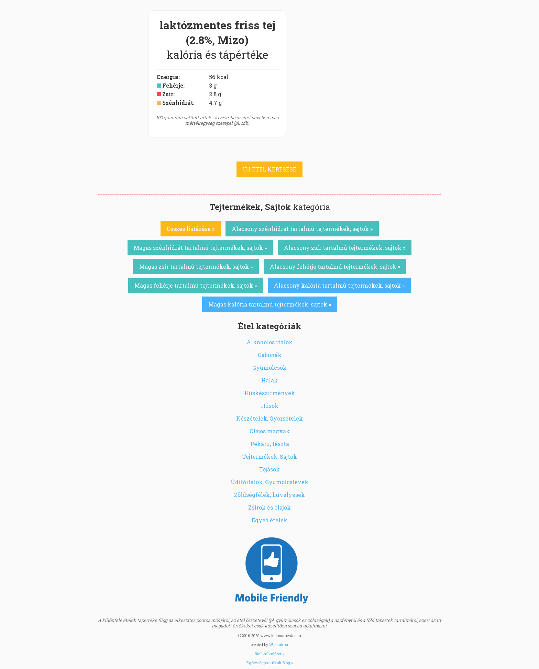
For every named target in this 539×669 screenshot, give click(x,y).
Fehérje (172, 85)
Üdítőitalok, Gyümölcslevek (269, 482)
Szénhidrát (177, 102)
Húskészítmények (269, 393)
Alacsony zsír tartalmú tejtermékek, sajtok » (344, 247)
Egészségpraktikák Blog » (269, 662)
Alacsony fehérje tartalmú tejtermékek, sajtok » (335, 266)
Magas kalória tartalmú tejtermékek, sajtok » (269, 304)
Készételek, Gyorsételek (269, 418)
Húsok (269, 405)
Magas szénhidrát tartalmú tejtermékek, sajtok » (200, 247)
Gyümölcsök (269, 367)
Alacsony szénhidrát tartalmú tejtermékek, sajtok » (302, 228)
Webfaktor (278, 644)
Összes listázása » (190, 228)
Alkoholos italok (269, 342)
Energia (167, 76)
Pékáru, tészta (269, 443)
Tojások (269, 469)
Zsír (167, 94)
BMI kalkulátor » (269, 653)
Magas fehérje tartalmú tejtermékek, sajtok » (195, 285)
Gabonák (270, 354)
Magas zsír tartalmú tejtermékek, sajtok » (196, 266)
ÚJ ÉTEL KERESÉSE (269, 169)
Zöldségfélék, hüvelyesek (269, 494)
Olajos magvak (270, 431)
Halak (269, 380)
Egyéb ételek (269, 520)
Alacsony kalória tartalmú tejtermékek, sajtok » (339, 285)
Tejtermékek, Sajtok (269, 456)
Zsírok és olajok (269, 507)
